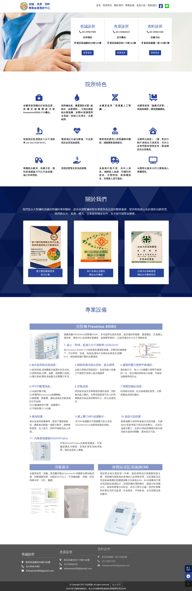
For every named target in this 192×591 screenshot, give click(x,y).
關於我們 (118, 5)
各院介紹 (140, 5)
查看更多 (87, 52)
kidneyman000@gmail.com (77, 560)
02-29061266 (108, 555)
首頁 (98, 5)
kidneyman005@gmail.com (115, 559)
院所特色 (107, 5)
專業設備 (129, 5)
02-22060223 (70, 556)
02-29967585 (32, 557)
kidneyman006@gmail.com (39, 562)
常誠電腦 (89, 585)
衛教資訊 (152, 5)
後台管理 (116, 584)
